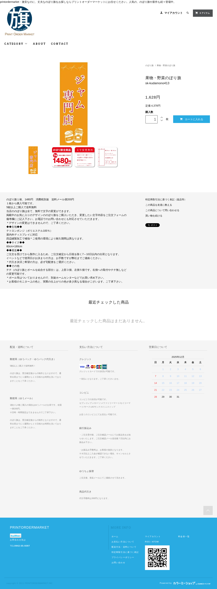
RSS (147, 542)
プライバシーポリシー (123, 557)
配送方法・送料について (124, 547)
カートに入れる (191, 119)
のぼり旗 (149, 65)
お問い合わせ (118, 562)
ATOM (155, 542)
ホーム (115, 536)
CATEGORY (16, 43)
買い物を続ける (153, 215)
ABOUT (39, 43)
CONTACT (59, 43)
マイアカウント (173, 12)
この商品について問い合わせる (162, 210)
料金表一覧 (184, 536)
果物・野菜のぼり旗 (166, 65)
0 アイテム (202, 12)
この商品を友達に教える (158, 205)
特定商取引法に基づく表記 (125, 552)
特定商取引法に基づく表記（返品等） (166, 199)
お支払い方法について (123, 542)
